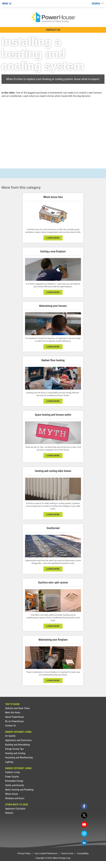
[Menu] (7, 3)
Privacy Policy (24, 853)
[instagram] (84, 834)
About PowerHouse (14, 716)
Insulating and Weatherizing (19, 757)
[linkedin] (84, 843)
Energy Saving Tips (14, 748)
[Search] (97, 3)
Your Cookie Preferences (45, 853)
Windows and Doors (14, 798)
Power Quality (12, 776)
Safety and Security (14, 785)
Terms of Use (67, 853)
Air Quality (10, 735)
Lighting (9, 761)
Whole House (11, 793)
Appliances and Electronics (18, 740)
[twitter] (84, 815)
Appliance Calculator (15, 808)
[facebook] (84, 806)
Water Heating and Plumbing (19, 789)
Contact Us (10, 725)
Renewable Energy (14, 780)
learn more (53, 238)
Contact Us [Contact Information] (53, 29)
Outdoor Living (12, 772)
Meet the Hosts (12, 712)
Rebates (9, 812)
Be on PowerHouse (14, 721)
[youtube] (84, 824)
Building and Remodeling (17, 744)
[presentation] (53, 130)
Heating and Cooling (15, 753)
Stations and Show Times (17, 708)
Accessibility (83, 853)
